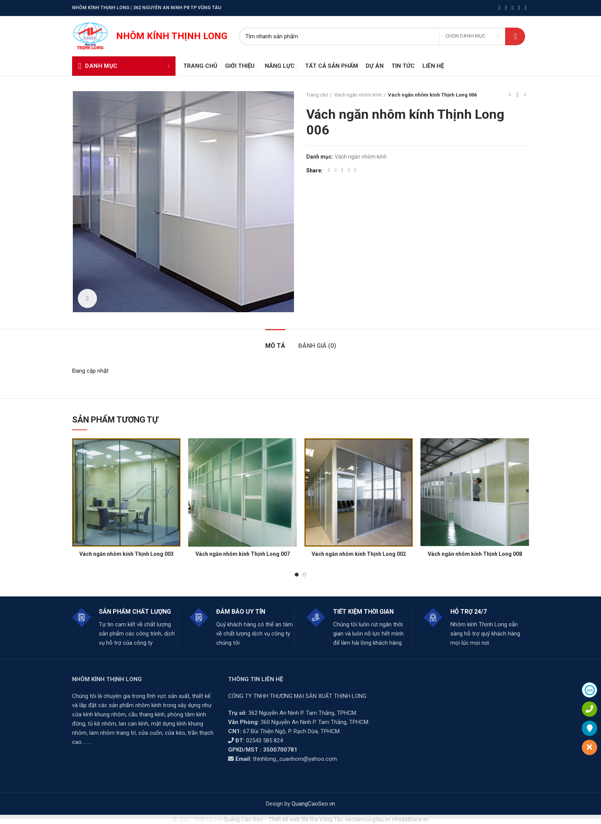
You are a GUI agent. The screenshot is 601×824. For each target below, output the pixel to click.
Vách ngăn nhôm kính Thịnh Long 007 (242, 554)
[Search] (382, 36)
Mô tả (275, 345)
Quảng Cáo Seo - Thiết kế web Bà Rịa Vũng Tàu (283, 819)
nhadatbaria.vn (410, 819)
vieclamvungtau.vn (368, 819)
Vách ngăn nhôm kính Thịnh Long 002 (359, 554)
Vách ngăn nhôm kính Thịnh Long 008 (475, 554)
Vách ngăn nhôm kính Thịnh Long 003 (126, 554)
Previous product (510, 94)
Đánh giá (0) (317, 345)
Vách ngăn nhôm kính (358, 95)
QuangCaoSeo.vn (313, 803)
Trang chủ (317, 95)
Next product (525, 94)
